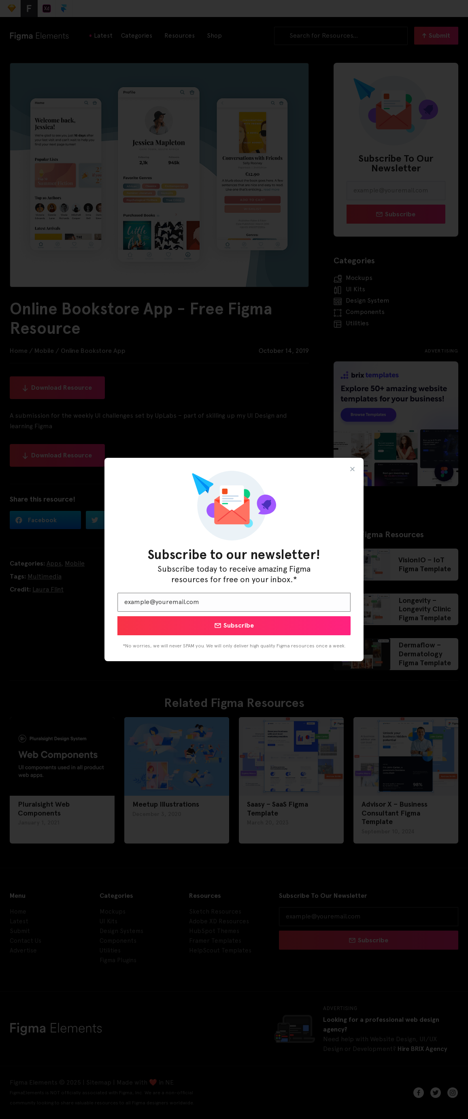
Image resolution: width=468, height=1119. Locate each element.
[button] (352, 469)
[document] (234, 559)
